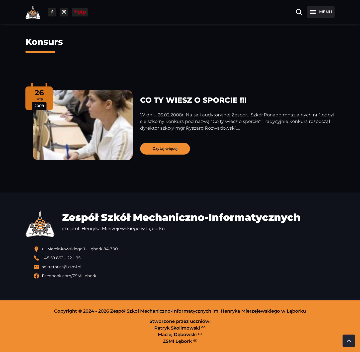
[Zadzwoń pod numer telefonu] (184, 258)
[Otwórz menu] (321, 12)
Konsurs (44, 41)
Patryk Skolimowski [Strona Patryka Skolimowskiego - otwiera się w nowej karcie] (180, 328)
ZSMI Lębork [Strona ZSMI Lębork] (180, 341)
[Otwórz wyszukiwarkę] (298, 11)
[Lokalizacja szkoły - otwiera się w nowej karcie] (184, 249)
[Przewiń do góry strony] (349, 341)
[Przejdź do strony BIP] (80, 12)
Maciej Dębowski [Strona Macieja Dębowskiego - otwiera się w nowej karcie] (180, 334)
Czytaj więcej (165, 148)
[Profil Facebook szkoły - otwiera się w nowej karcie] (184, 276)
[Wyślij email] (184, 267)
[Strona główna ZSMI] (32, 12)
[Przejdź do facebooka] (52, 12)
